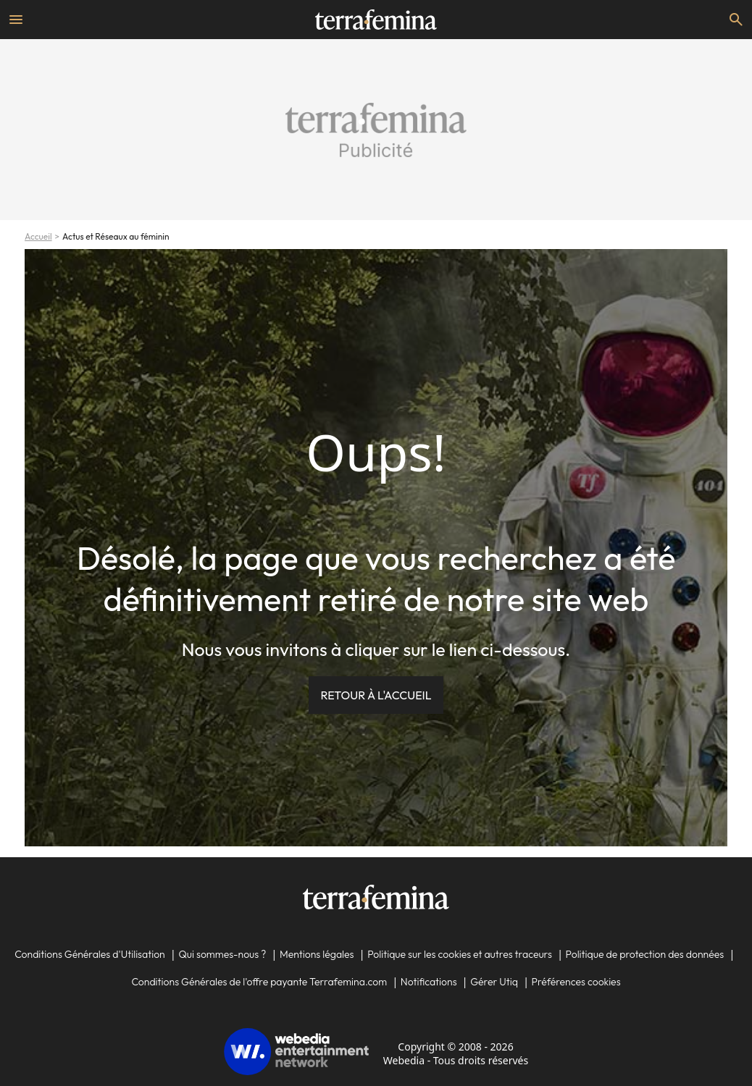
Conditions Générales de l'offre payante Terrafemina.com (259, 981)
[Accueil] (375, 19)
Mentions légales (317, 954)
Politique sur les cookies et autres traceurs (459, 954)
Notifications (429, 981)
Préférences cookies (576, 981)
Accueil (38, 236)
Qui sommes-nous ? (222, 954)
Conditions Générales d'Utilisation (89, 954)
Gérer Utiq (494, 981)
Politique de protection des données (645, 954)
